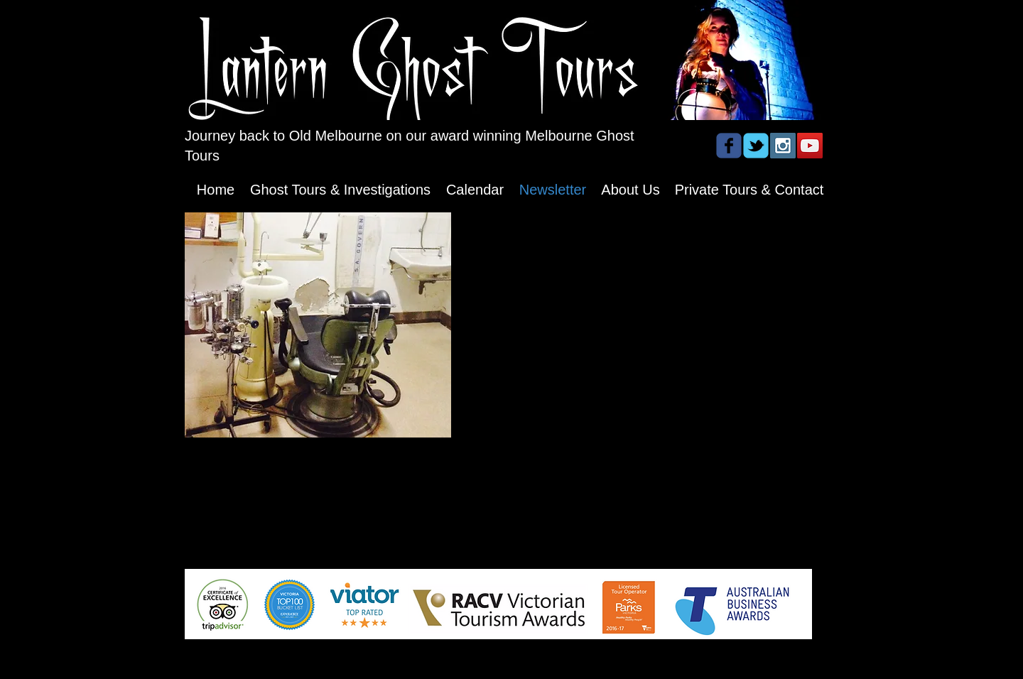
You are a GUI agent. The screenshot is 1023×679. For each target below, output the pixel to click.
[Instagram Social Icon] (783, 145)
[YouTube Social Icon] (810, 145)
